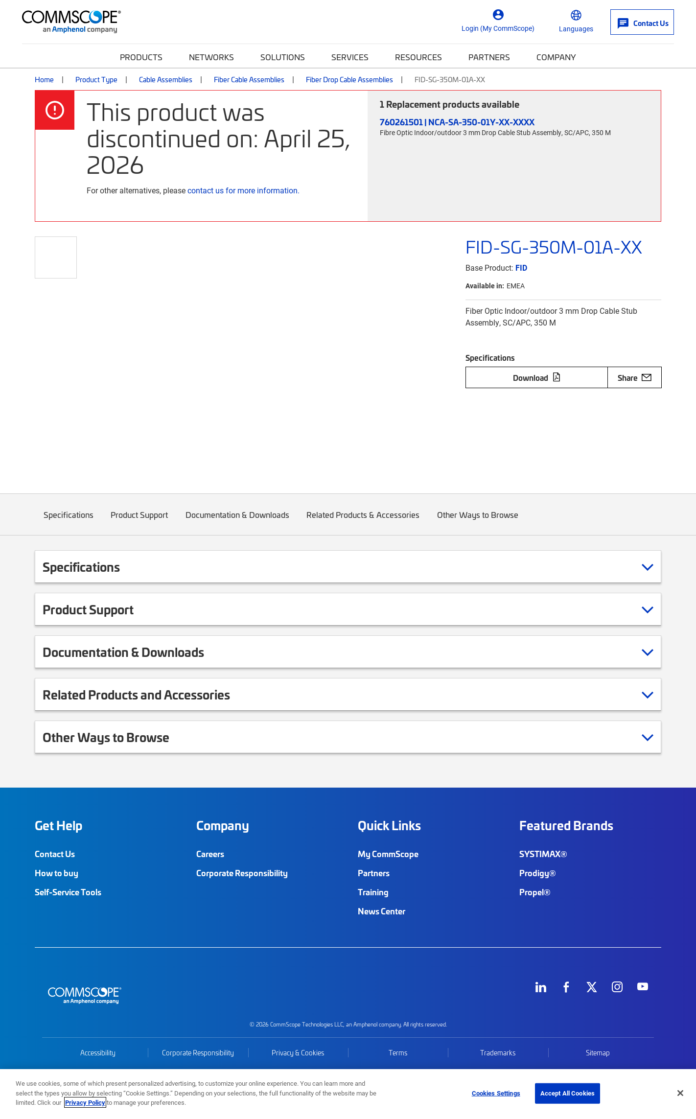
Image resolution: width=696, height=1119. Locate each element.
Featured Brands (566, 825)
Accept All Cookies (567, 1093)
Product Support (139, 522)
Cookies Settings (496, 1093)
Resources (418, 56)
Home (44, 79)
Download (537, 377)
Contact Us (55, 854)
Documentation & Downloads (237, 522)
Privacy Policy (85, 1102)
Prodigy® (537, 873)
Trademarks (497, 1052)
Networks (211, 56)
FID (521, 267)
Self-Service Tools (68, 892)
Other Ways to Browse (477, 522)
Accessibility (98, 1052)
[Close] (680, 1093)
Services (350, 56)
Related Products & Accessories (363, 522)
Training (373, 892)
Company (556, 56)
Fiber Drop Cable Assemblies (349, 79)
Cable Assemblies (165, 79)
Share (634, 377)
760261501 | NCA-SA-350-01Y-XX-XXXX (457, 121)
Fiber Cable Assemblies (249, 79)
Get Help (58, 825)
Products (141, 56)
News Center (381, 911)
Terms (398, 1052)
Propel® (535, 892)
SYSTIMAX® (543, 854)
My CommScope (388, 854)
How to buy (56, 873)
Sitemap (598, 1052)
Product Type (96, 79)
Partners (489, 56)
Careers (210, 854)
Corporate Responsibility (242, 873)
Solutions (282, 56)
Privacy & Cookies (298, 1052)
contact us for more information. (243, 190)
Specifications (68, 522)
